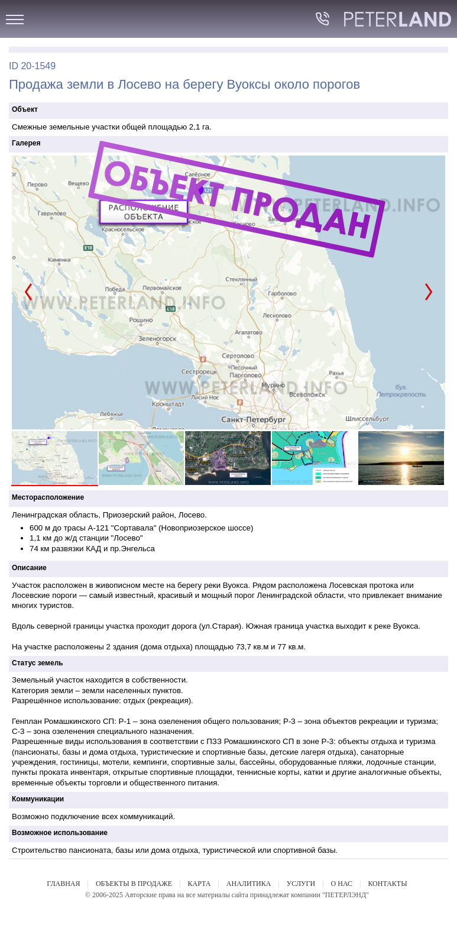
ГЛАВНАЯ (63, 883)
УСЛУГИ (301, 883)
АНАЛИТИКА (248, 883)
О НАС (341, 883)
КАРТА (199, 883)
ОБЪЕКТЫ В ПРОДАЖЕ (134, 883)
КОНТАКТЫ (387, 883)
